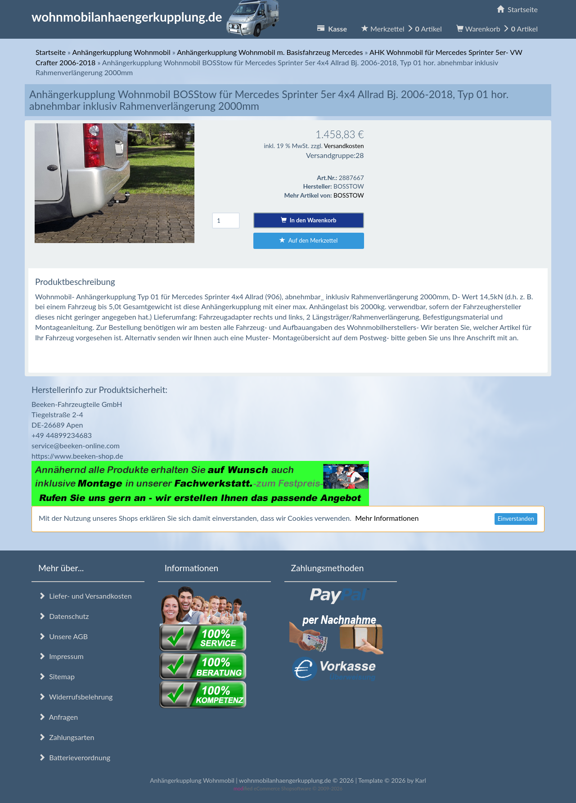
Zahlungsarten (66, 737)
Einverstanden (516, 518)
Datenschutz (63, 616)
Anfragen (58, 717)
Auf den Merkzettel (308, 240)
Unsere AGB (63, 636)
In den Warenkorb (308, 220)
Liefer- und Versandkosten (85, 595)
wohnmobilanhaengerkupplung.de (158, 16)
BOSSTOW (348, 195)
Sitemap (56, 676)
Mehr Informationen (386, 518)
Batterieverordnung (74, 757)
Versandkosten (344, 145)
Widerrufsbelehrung (75, 696)
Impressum (61, 656)
